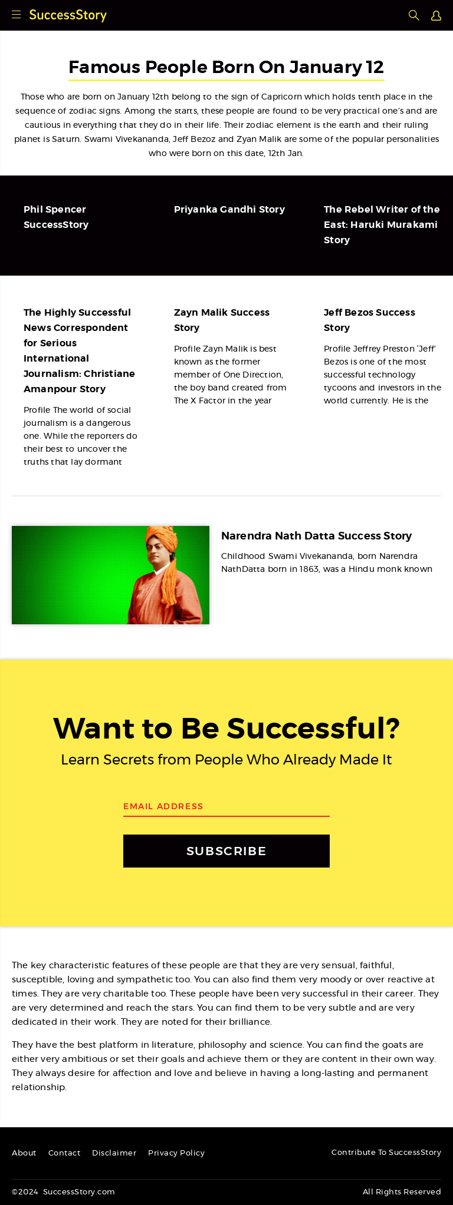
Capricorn (281, 97)
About (24, 1153)
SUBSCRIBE (226, 850)
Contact (64, 1153)
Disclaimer (114, 1153)
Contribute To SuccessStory (386, 1153)
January (133, 97)
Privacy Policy (176, 1153)
